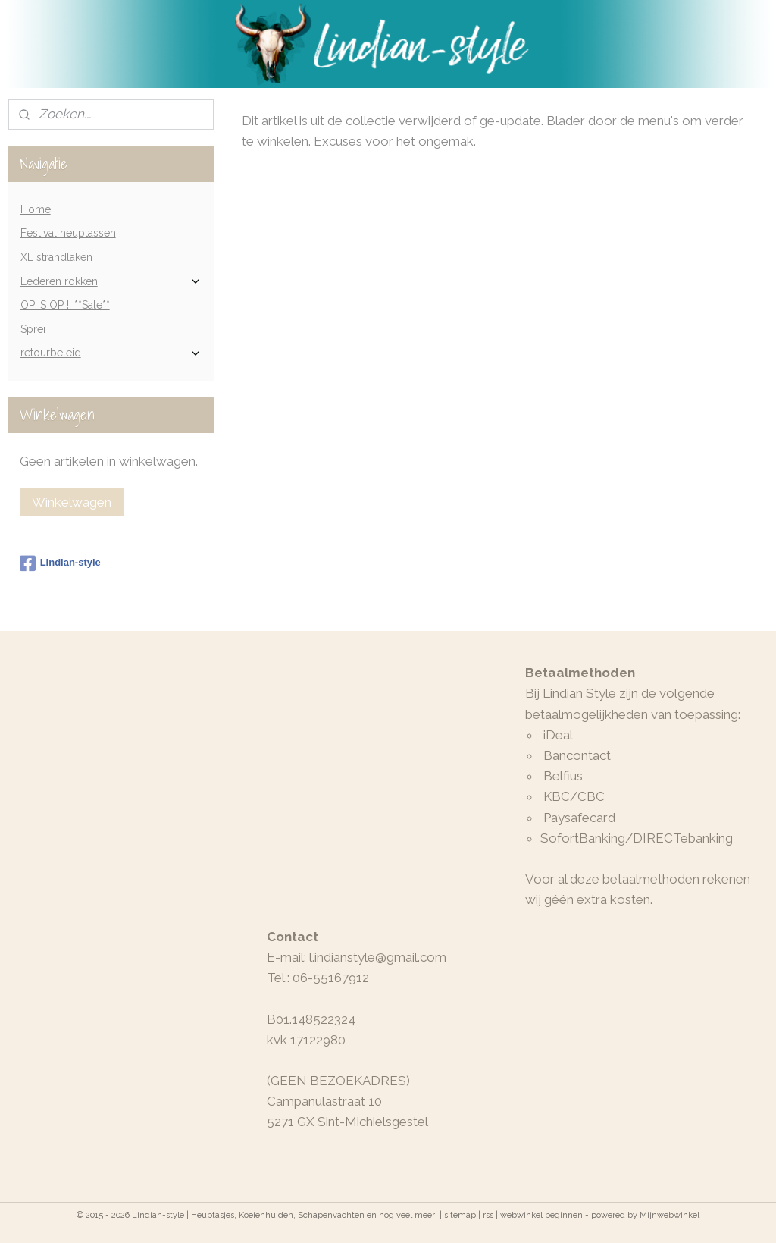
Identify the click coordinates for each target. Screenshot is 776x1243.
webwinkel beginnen (541, 1215)
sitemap (460, 1215)
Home (35, 209)
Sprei (32, 329)
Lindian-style (60, 563)
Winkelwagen (71, 502)
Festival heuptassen (68, 233)
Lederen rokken (111, 281)
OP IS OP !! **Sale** (65, 305)
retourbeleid (111, 353)
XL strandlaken (56, 257)
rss (488, 1215)
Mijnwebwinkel (669, 1215)
